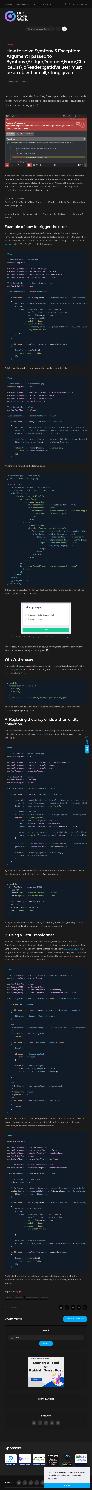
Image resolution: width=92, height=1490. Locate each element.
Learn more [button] (53, 1479)
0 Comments (13, 1319)
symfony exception (32, 1298)
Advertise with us (23, 4)
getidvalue (44, 1298)
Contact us (47, 4)
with (8, 4)
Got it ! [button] (67, 1486)
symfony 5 (18, 1298)
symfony (8, 1298)
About (36, 4)
